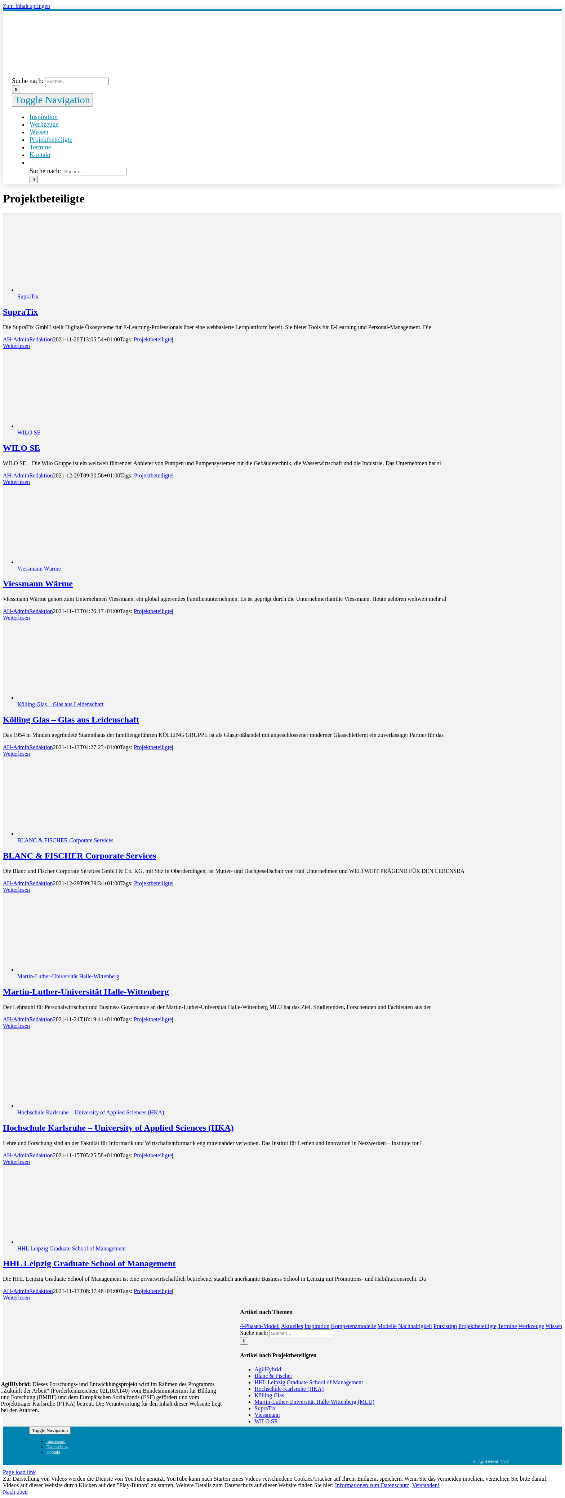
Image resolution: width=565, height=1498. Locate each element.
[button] (29, 163)
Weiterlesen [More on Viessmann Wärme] (16, 618)
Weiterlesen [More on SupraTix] (16, 346)
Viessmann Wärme (39, 568)
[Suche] (16, 89)
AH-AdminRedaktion (28, 339)
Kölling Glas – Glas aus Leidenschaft (60, 704)
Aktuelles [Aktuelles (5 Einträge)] (292, 1326)
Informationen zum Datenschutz (372, 1485)
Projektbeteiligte (153, 339)
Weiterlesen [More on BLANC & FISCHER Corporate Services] (16, 890)
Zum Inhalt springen (26, 6)
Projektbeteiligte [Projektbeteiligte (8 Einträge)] (477, 1326)
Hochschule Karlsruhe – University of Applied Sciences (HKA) (90, 1112)
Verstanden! (426, 1485)
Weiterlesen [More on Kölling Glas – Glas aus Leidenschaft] (16, 754)
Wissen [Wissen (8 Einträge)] (554, 1326)
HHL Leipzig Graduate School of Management (71, 1248)
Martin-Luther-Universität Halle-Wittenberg (68, 976)
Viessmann (267, 1415)
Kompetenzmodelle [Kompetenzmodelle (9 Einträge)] (353, 1326)
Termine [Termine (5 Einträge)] (507, 1326)
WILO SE (28, 432)
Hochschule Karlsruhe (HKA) (289, 1389)
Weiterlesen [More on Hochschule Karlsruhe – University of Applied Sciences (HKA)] (16, 1162)
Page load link (19, 1472)
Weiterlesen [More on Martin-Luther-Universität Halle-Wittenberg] (16, 1026)
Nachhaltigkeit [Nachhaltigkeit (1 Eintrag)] (415, 1326)
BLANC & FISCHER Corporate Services (65, 840)
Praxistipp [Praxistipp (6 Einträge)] (445, 1326)
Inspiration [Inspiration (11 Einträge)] (316, 1326)
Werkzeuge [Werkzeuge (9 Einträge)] (531, 1326)
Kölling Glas (269, 1395)
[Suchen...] (77, 81)
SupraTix (28, 296)
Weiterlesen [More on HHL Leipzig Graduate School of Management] (16, 1297)
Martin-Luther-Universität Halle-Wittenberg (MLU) (314, 1402)
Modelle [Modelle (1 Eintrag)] (387, 1326)
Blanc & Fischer (273, 1376)
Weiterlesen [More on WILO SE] (16, 482)
